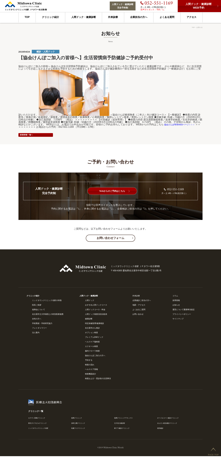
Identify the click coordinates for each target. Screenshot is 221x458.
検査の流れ (89, 366)
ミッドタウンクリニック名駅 (40, 430)
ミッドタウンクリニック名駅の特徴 (47, 301)
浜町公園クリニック (79, 424)
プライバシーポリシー (182, 315)
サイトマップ (178, 320)
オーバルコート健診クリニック (170, 419)
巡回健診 (161, 430)
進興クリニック (77, 419)
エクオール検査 (91, 347)
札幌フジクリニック (79, 430)
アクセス (191, 17)
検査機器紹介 (90, 375)
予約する (88, 361)
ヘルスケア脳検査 (92, 343)
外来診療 (113, 17)
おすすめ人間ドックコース (96, 306)
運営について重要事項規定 (184, 310)
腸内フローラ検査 (92, 352)
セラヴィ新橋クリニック (38, 419)
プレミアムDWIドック (94, 338)
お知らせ (199, 27)
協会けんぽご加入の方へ (95, 356)
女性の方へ (36, 320)
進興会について (38, 310)
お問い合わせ (137, 315)
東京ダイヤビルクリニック (39, 424)
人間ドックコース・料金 (95, 310)
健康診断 (88, 320)
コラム (175, 297)
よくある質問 (167, 17)
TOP (27, 17)
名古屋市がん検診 (92, 329)
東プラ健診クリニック (123, 430)
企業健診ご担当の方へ (141, 301)
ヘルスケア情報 (91, 370)
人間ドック (89, 301)
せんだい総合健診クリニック (169, 424)
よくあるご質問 (138, 310)
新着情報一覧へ (40, 135)
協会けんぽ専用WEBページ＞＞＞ (183, 124)
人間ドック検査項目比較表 (96, 315)
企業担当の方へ (138, 17)
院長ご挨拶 (36, 306)
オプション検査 (91, 333)
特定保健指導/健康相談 (94, 324)
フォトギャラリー (39, 329)
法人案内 (35, 333)
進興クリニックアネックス (125, 419)
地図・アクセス (138, 306)
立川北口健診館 (120, 424)
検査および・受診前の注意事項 (98, 379)
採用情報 (176, 301)
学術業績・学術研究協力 (42, 324)
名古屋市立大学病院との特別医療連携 (47, 315)
